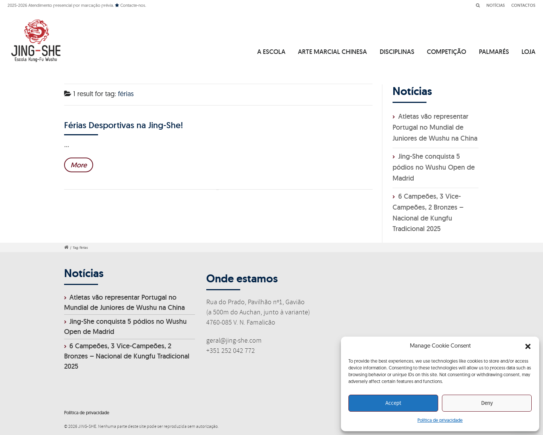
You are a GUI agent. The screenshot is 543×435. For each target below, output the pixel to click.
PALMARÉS (494, 51)
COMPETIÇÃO (446, 51)
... (66, 144)
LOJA (528, 51)
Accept (393, 403)
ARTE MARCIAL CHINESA (332, 51)
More (79, 165)
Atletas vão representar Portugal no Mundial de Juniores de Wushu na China (435, 127)
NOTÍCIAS (495, 5)
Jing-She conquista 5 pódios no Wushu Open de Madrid (434, 167)
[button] (528, 346)
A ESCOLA (271, 51)
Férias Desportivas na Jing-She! (123, 124)
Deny (487, 403)
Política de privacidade (440, 420)
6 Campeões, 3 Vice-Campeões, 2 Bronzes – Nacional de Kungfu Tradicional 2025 (126, 356)
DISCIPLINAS (397, 51)
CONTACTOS (523, 5)
